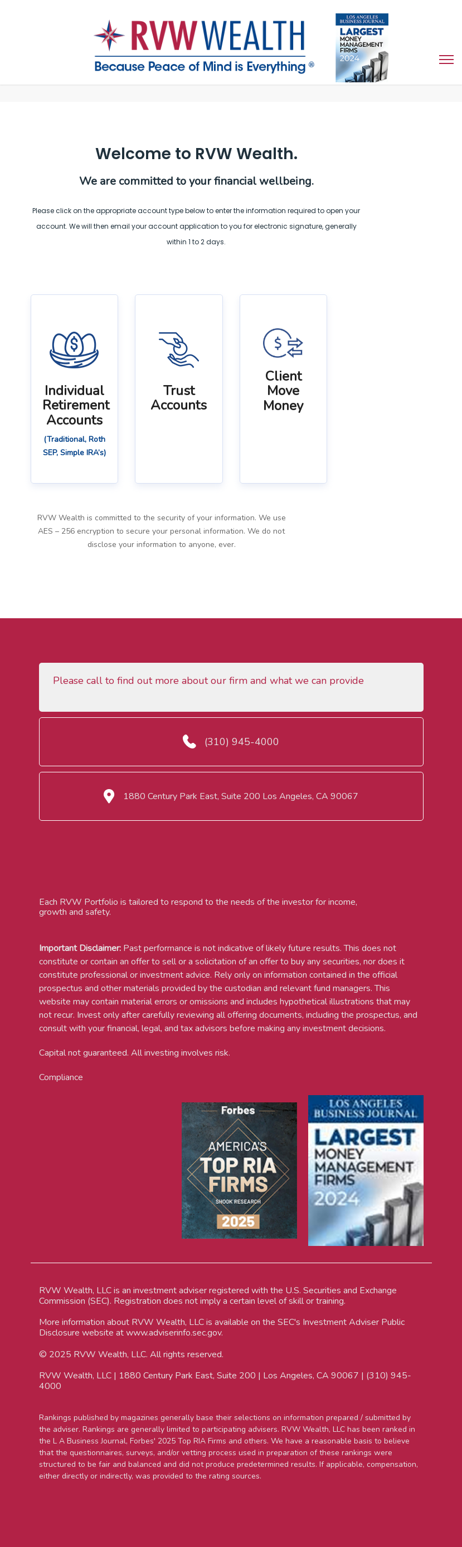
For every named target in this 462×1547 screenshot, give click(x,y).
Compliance (61, 1077)
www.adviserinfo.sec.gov (173, 1333)
